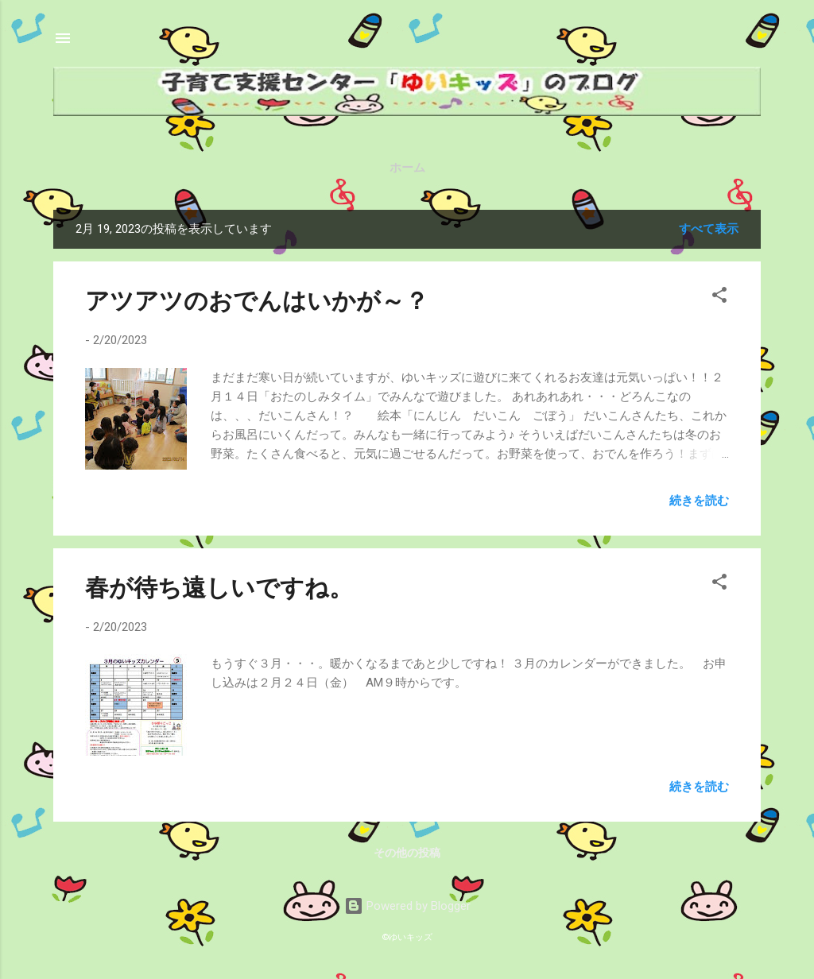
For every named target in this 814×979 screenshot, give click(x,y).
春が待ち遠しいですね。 (219, 588)
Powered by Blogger (407, 906)
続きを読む (699, 500)
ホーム (407, 168)
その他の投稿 (407, 852)
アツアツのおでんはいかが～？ (256, 301)
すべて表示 (708, 229)
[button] (719, 297)
